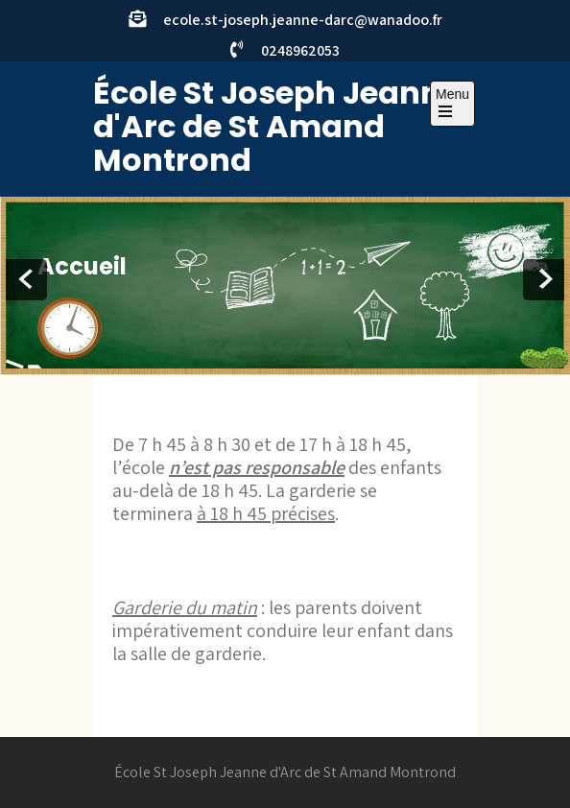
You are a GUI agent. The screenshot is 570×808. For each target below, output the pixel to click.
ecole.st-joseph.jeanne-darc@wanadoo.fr (302, 20)
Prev (26, 279)
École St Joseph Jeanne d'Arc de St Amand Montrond (276, 126)
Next (543, 279)
